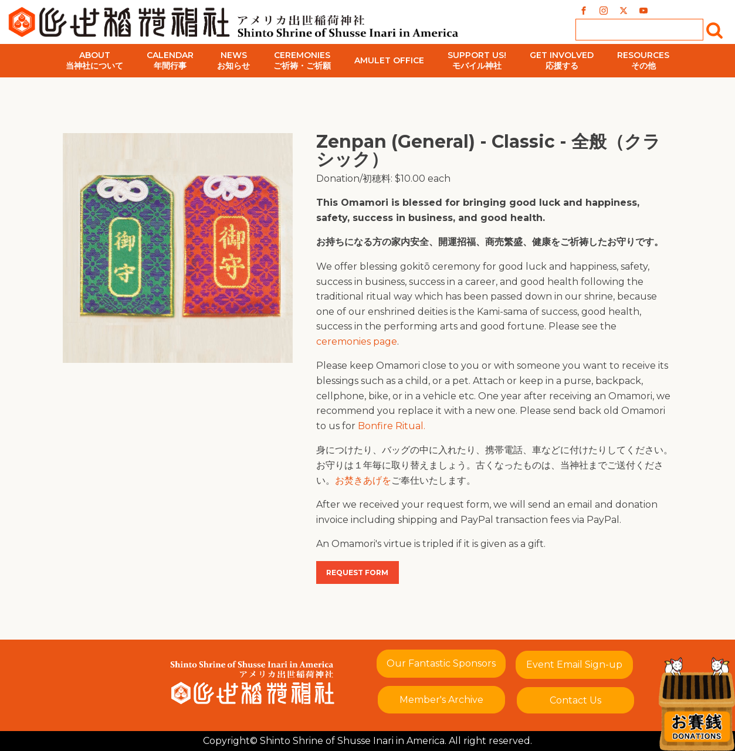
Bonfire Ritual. (391, 425)
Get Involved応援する (562, 60)
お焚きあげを (363, 480)
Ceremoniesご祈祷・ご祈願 (302, 60)
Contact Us (575, 700)
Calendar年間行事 (170, 60)
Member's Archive (441, 699)
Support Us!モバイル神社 (477, 60)
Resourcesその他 (643, 60)
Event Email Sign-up (574, 664)
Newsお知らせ (233, 60)
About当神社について (94, 60)
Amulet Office (389, 60)
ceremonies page (356, 341)
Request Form (357, 572)
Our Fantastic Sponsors (441, 663)
